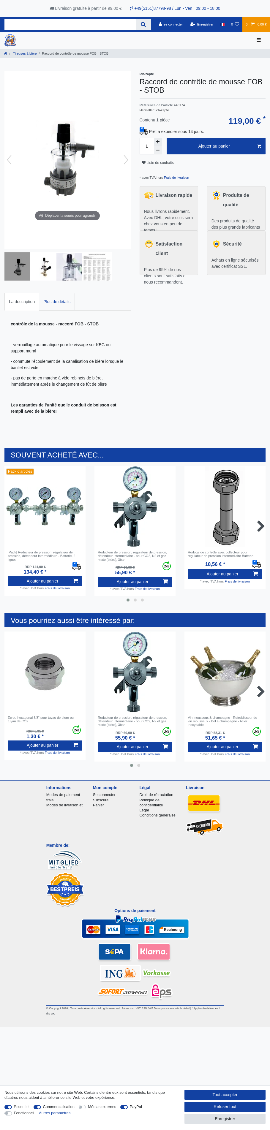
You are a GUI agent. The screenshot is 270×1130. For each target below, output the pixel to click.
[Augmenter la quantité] (158, 142)
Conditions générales (158, 815)
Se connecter (104, 794)
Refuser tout (225, 1106)
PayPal (136, 1106)
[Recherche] (143, 24)
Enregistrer (225, 1118)
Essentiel (22, 1106)
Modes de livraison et (64, 805)
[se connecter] (171, 24)
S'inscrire (101, 800)
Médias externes (102, 1106)
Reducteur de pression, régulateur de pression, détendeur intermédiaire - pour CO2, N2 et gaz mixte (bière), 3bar (132, 555)
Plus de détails (56, 301)
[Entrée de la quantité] (147, 146)
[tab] (21, 302)
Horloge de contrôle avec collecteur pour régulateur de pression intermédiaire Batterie (220, 554)
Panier (98, 805)
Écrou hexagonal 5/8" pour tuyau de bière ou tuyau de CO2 (41, 719)
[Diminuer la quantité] (158, 150)
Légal (144, 810)
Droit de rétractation (156, 794)
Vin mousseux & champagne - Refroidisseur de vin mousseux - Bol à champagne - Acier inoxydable (222, 721)
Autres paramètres (54, 1113)
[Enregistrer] (202, 24)
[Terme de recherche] (70, 24)
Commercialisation (59, 1106)
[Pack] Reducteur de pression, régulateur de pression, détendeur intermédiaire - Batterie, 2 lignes (41, 555)
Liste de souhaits (158, 163)
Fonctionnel (24, 1113)
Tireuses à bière (24, 53)
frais (49, 800)
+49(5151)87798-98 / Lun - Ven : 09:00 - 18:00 (175, 8)
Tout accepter (224, 1094)
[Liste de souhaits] (235, 24)
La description (22, 301)
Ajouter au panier (229, 146)
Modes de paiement (63, 794)
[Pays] (222, 24)
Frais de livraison (176, 177)
